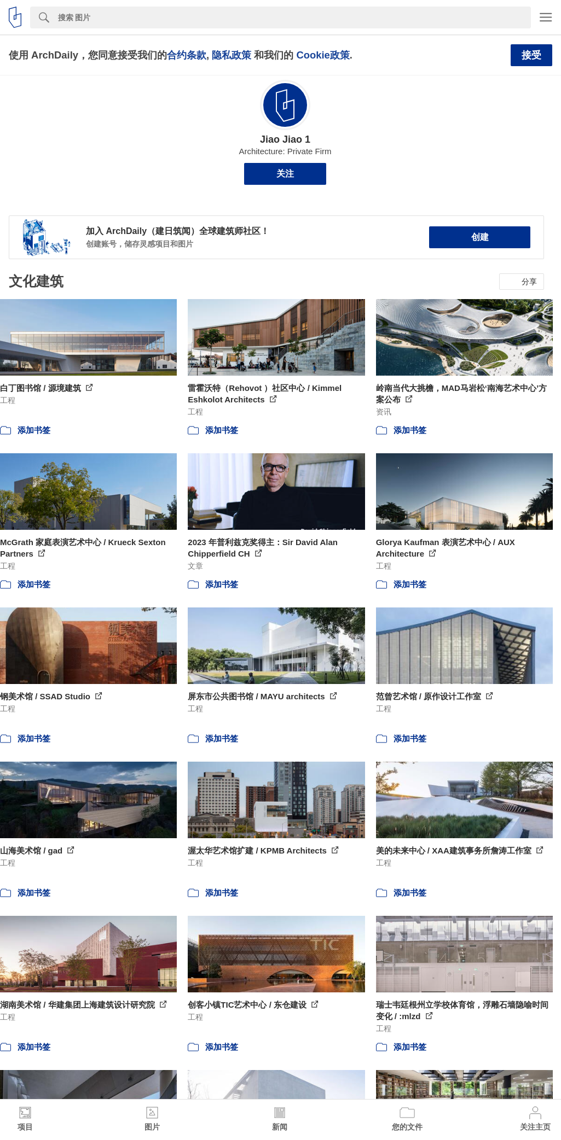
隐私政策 (231, 55)
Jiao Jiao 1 (285, 139)
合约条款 (186, 55)
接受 (531, 55)
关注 (285, 173)
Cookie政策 (322, 55)
